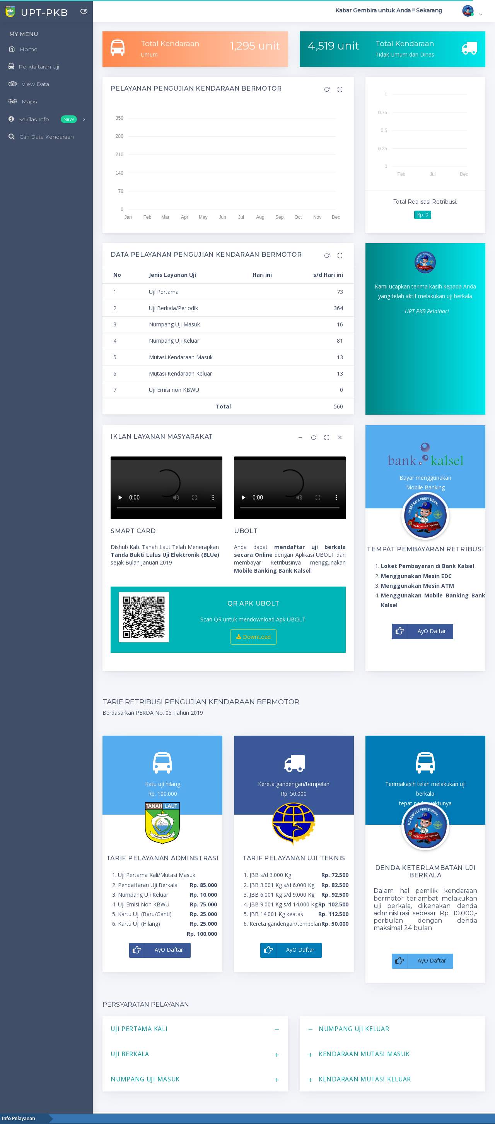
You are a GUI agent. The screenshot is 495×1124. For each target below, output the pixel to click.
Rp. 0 (422, 214)
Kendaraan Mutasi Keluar (365, 1079)
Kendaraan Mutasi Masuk (364, 1054)
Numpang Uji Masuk (145, 1079)
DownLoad (253, 636)
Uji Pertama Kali (139, 1028)
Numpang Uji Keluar (354, 1028)
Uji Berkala (130, 1054)
